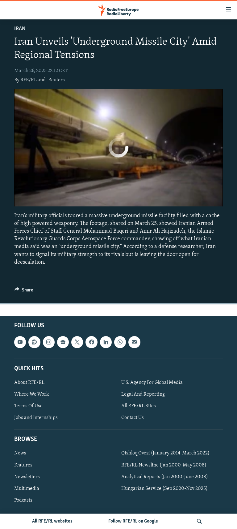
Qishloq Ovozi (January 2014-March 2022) (165, 453)
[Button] (24, 291)
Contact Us (132, 417)
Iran (20, 29)
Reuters (56, 80)
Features (23, 464)
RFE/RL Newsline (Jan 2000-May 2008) (163, 464)
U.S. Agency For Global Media (152, 382)
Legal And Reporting (143, 394)
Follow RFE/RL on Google (133, 521)
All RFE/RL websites (52, 521)
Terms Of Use (28, 406)
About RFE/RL (29, 382)
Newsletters (27, 476)
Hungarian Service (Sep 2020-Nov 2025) (164, 488)
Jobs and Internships (36, 417)
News (20, 453)
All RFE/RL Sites (138, 406)
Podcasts (23, 500)
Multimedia (26, 488)
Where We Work (31, 394)
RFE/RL (28, 80)
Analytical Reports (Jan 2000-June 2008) (164, 476)
